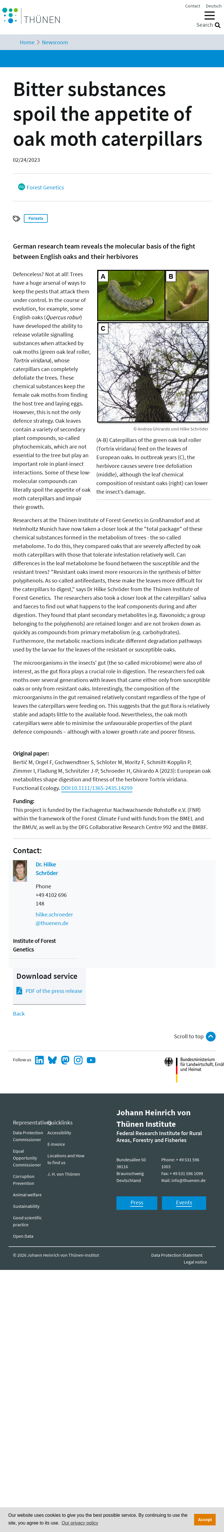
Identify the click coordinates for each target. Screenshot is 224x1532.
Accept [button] (205, 1519)
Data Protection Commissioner (28, 1136)
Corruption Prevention (24, 1179)
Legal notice (195, 1262)
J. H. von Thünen (63, 1174)
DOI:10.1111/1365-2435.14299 (97, 787)
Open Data (23, 1236)
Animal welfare (27, 1194)
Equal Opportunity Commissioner (27, 1158)
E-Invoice (56, 1144)
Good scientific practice (27, 1221)
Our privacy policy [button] (80, 1523)
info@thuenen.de (188, 1180)
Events (184, 1202)
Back (19, 1013)
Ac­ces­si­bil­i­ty (59, 1132)
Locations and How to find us (65, 1159)
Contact (192, 6)
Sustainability (26, 1206)
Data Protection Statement (176, 1255)
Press (137, 1202)
